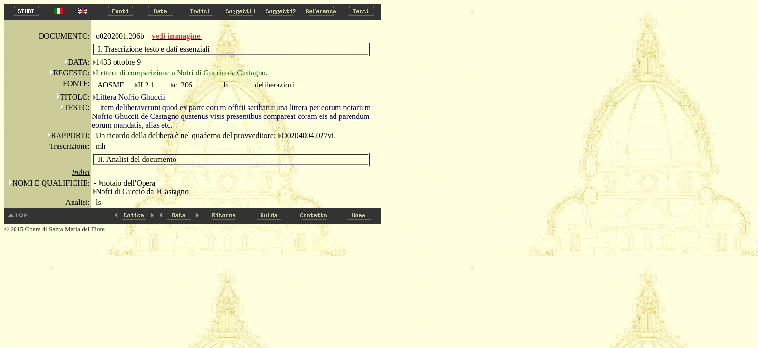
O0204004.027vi (307, 135)
